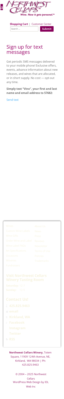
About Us (40, 226)
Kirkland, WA (19, 317)
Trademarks (42, 260)
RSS (12, 339)
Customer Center (41, 24)
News (38, 231)
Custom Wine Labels (18, 231)
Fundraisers (13, 265)
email (13, 311)
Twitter (15, 333)
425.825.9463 (19, 306)
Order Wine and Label (19, 240)
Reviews (39, 241)
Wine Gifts (12, 235)
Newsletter (41, 246)
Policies (39, 256)
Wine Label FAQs (16, 245)
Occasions (12, 255)
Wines (9, 226)
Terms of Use (42, 251)
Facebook (17, 322)
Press (38, 236)
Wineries (11, 260)
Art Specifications (16, 250)
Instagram (17, 328)
